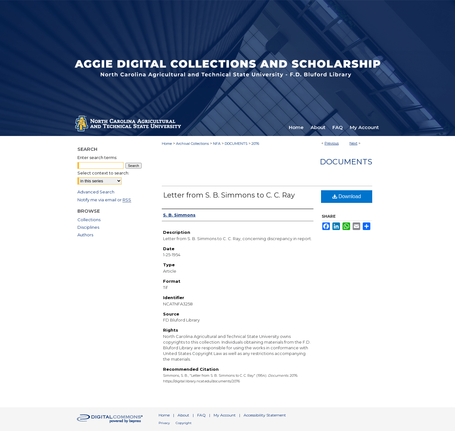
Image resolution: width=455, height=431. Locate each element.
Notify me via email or (104, 199)
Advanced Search (95, 191)
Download (346, 196)
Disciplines (88, 227)
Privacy (164, 423)
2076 (255, 143)
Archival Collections (192, 143)
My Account (225, 415)
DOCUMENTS (236, 143)
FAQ (201, 415)
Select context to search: (103, 172)
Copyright (183, 423)
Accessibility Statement (265, 415)
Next (353, 143)
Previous (332, 143)
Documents (346, 161)
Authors (85, 234)
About (183, 415)
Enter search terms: (97, 157)
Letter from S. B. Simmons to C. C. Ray (229, 195)
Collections (88, 219)
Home (167, 143)
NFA (217, 143)
